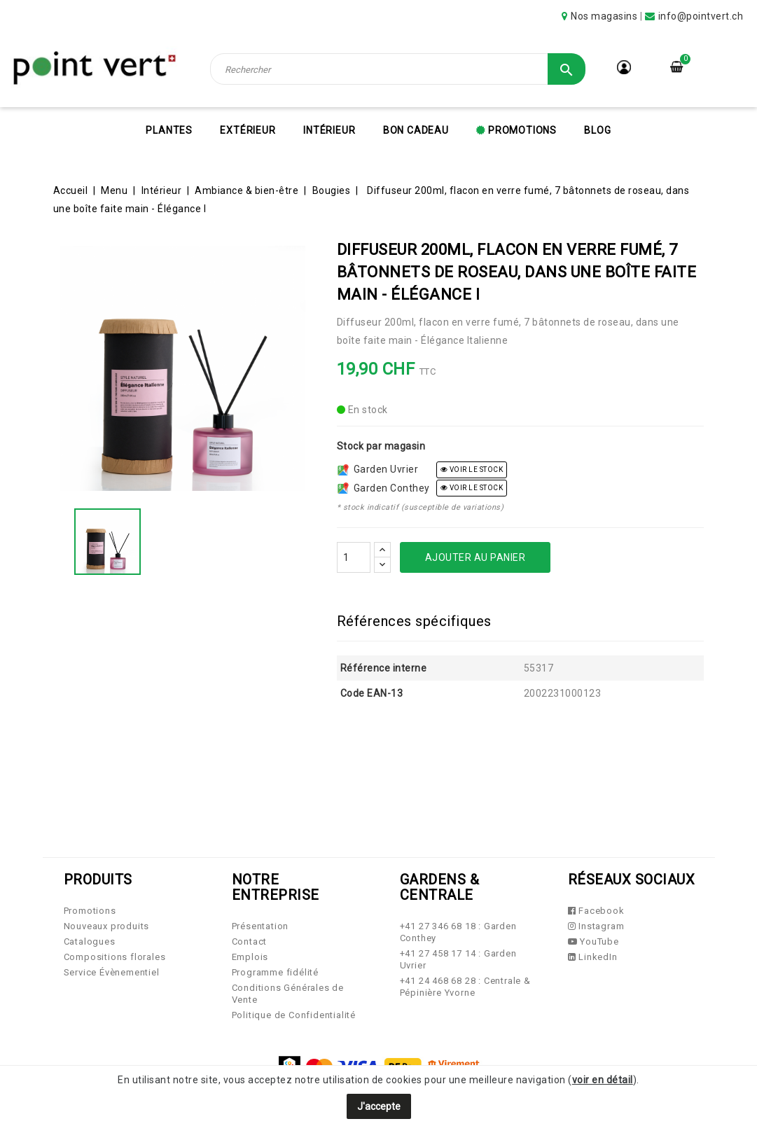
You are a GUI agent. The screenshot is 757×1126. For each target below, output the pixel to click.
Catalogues (90, 941)
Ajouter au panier (475, 557)
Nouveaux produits (107, 926)
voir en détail (602, 1079)
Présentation (260, 926)
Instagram (596, 926)
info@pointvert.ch (701, 16)
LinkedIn (593, 957)
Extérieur (247, 130)
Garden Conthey (384, 488)
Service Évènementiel (112, 972)
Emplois (250, 957)
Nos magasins (604, 16)
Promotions (521, 130)
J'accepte (379, 1106)
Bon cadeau (416, 130)
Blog (597, 130)
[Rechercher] (397, 69)
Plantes (169, 130)
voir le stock (471, 469)
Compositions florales (115, 957)
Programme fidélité (275, 972)
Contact (250, 941)
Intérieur (329, 130)
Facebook (596, 910)
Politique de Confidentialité (294, 1015)
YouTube (593, 941)
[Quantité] (353, 557)
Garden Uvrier (378, 469)
